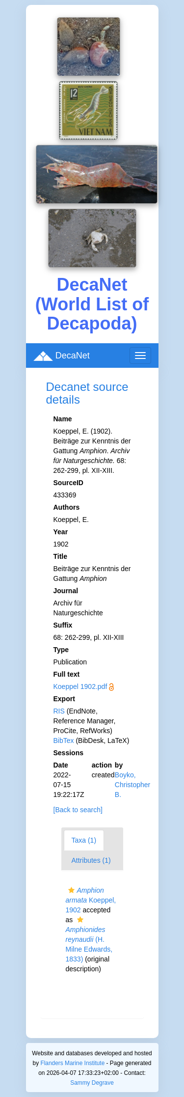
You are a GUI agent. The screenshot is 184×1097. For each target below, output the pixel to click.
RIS (59, 711)
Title (60, 556)
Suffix (63, 625)
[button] (71, 890)
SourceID (68, 483)
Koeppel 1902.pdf (80, 686)
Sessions (68, 753)
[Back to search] (78, 810)
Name (62, 419)
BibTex (63, 740)
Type (61, 650)
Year (60, 532)
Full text (66, 674)
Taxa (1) (84, 840)
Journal (66, 591)
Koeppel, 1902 (91, 900)
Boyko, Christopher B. (132, 784)
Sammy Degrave (92, 1082)
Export (64, 699)
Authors (66, 507)
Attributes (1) (91, 860)
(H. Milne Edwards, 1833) (89, 939)
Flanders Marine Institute (72, 1063)
